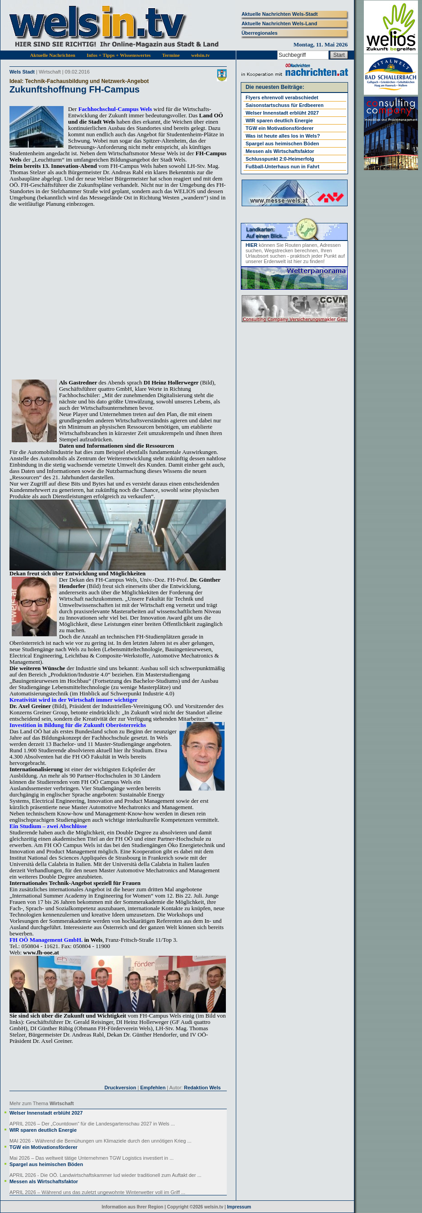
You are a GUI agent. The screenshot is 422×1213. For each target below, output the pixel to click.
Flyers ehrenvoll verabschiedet (282, 97)
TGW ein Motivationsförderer (43, 1147)
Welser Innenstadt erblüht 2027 (46, 1113)
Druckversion (120, 1087)
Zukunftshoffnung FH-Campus (74, 89)
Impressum (239, 1206)
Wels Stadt (22, 71)
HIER (251, 245)
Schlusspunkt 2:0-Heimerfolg (280, 159)
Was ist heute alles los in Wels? (283, 136)
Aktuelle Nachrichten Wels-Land (279, 23)
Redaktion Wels (202, 1087)
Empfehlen (152, 1087)
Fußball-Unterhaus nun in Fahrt (283, 166)
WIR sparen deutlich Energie (43, 1130)
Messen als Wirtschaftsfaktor (43, 1181)
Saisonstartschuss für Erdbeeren (285, 105)
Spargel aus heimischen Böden (46, 1164)
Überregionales (260, 33)
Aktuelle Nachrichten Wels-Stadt (280, 14)
